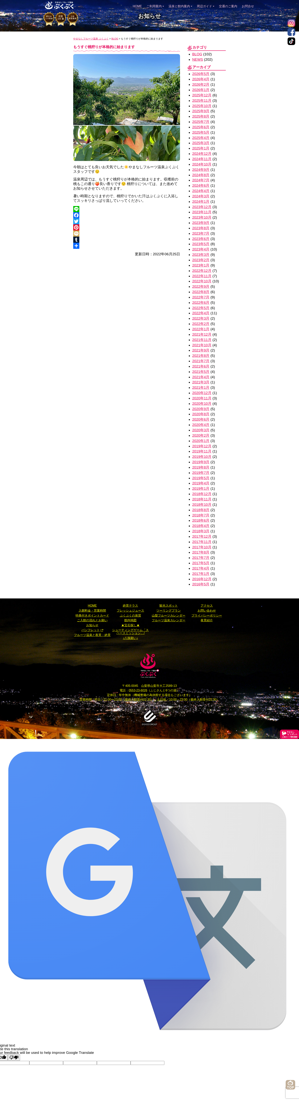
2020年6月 (201, 411)
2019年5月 (201, 468)
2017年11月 (202, 531)
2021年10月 (202, 339)
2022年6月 (201, 297)
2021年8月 (201, 349)
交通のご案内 (228, 5)
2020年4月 (201, 417)
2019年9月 (201, 453)
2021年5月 (201, 365)
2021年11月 (202, 333)
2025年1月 (201, 146)
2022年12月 (202, 266)
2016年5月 (201, 572)
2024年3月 (201, 193)
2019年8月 (201, 458)
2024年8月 (201, 172)
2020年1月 (201, 432)
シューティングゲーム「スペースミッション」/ (130, 619)
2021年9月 (201, 344)
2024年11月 (202, 157)
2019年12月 (202, 437)
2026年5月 (201, 74)
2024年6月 (201, 183)
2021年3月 (201, 375)
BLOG (197, 54)
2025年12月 (202, 94)
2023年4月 (201, 245)
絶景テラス (130, 593)
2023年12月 (202, 203)
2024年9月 (201, 167)
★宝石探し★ (130, 613)
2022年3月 (201, 313)
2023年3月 (201, 250)
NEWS (197, 59)
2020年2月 (201, 427)
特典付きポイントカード (92, 603)
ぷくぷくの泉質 (130, 603)
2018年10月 (202, 494)
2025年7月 (201, 120)
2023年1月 (201, 261)
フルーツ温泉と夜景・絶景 (92, 622)
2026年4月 (201, 79)
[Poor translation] (14, 1045)
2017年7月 (201, 546)
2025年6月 (201, 126)
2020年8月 (201, 406)
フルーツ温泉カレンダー (168, 608)
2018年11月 (202, 489)
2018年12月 (202, 484)
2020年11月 (202, 391)
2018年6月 (201, 510)
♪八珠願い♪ (130, 625)
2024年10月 (202, 162)
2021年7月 (201, 354)
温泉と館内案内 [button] (180, 5)
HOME (137, 5)
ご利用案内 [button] (155, 5)
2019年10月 (202, 448)
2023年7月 (201, 229)
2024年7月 (201, 177)
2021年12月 (202, 328)
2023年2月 (201, 255)
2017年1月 (201, 562)
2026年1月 (201, 89)
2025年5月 (201, 131)
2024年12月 (202, 152)
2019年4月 (201, 474)
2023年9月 (201, 219)
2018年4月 (201, 515)
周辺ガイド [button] (205, 5)
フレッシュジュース (130, 598)
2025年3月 (201, 141)
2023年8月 (201, 224)
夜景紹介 (207, 608)
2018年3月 (201, 520)
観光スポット (168, 593)
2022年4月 (201, 307)
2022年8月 (201, 287)
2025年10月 (202, 105)
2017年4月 (201, 557)
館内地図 (130, 608)
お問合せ (248, 5)
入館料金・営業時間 (92, 598)
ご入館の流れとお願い (92, 608)
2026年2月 (201, 84)
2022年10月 (202, 276)
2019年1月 (201, 479)
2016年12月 (202, 567)
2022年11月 (202, 271)
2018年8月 (201, 500)
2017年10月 (202, 536)
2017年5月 (201, 552)
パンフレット (90, 618)
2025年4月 (201, 136)
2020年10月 (202, 396)
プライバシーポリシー (206, 603)
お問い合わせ (207, 598)
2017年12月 (202, 526)
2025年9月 (201, 110)
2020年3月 (201, 422)
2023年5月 (201, 240)
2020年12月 (202, 385)
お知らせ (92, 613)
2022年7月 (201, 292)
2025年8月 (201, 115)
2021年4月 (201, 370)
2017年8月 (201, 541)
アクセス (207, 593)
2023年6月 (201, 235)
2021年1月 (201, 380)
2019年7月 (201, 463)
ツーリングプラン (168, 598)
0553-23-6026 (138, 678)
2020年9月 (201, 401)
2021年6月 (201, 359)
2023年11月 (202, 209)
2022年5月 (201, 302)
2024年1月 (201, 198)
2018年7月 (201, 505)
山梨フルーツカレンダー (168, 603)
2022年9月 (201, 281)
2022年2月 (201, 318)
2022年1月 (201, 323)
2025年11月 (202, 100)
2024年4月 (201, 188)
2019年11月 (202, 443)
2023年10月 (202, 214)
